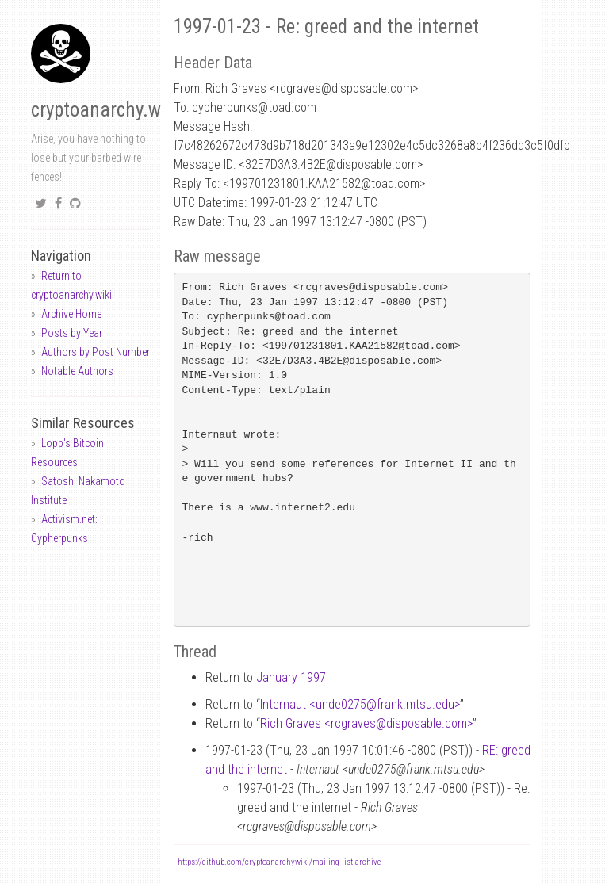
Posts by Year (71, 333)
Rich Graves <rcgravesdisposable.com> (366, 723)
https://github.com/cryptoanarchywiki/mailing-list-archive (279, 862)
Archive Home (71, 314)
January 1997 (291, 677)
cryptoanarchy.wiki (105, 109)
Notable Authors (77, 371)
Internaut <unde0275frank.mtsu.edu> (360, 704)
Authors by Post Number (95, 352)
